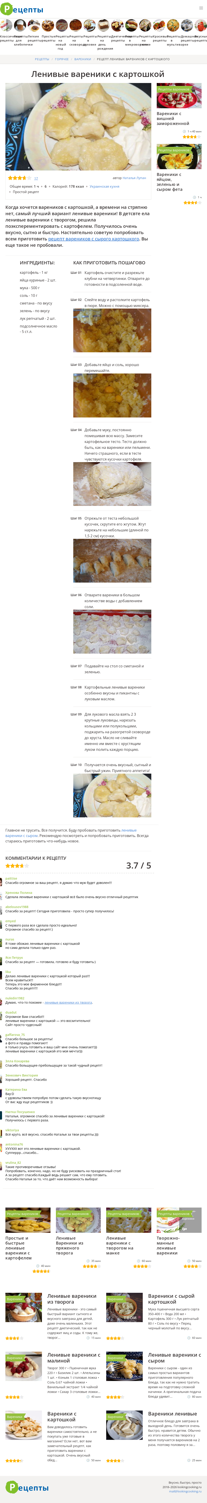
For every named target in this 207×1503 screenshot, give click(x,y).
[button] (201, 8)
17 (36, 178)
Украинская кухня (104, 186)
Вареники (14, 1299)
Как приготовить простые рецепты (21, 9)
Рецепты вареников (173, 89)
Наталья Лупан (134, 178)
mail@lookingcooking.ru (185, 1491)
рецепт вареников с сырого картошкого (93, 239)
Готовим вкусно (27, 1487)
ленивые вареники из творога (68, 1002)
